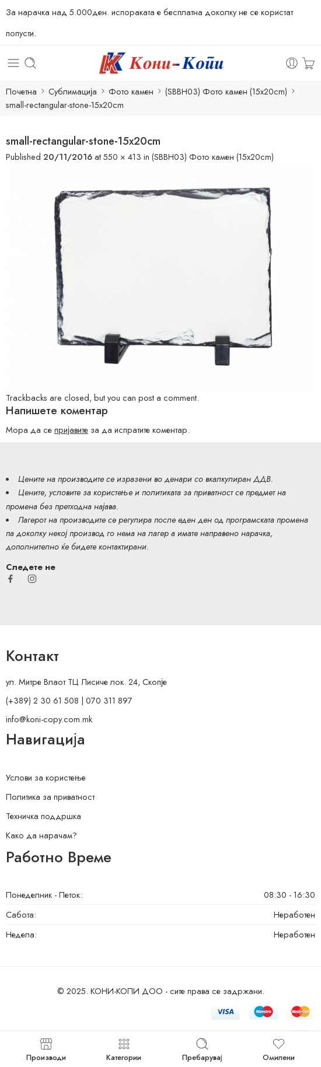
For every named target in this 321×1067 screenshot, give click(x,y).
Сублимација (72, 91)
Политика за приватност (50, 796)
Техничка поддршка (43, 816)
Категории (123, 1049)
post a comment (167, 397)
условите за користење (90, 492)
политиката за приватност (187, 492)
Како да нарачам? (41, 835)
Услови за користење (46, 777)
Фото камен (131, 91)
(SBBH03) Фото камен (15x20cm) (226, 91)
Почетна (21, 91)
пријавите (71, 430)
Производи (46, 1049)
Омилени (279, 1049)
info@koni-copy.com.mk (49, 719)
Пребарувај (202, 1049)
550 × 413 (122, 157)
